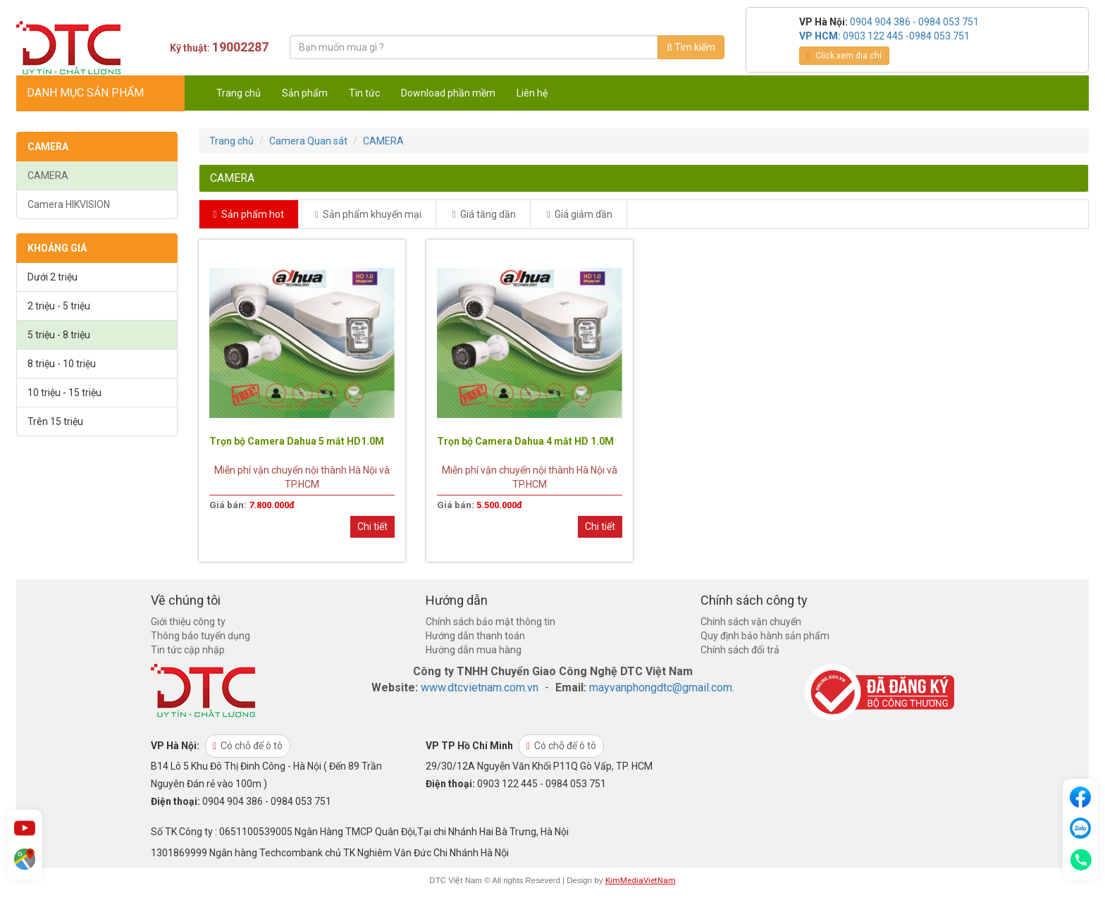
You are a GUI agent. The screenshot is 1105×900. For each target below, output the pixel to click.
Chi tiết (372, 526)
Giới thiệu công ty (188, 621)
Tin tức (364, 93)
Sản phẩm (305, 93)
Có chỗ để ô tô (248, 745)
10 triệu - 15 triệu (64, 392)
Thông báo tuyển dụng (200, 635)
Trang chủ (238, 93)
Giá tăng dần (484, 214)
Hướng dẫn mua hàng (473, 649)
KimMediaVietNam (640, 880)
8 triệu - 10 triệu (61, 363)
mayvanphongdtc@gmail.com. (661, 687)
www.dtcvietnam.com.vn (479, 687)
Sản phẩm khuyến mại (368, 214)
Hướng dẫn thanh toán (475, 635)
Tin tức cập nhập (188, 649)
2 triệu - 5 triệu (58, 306)
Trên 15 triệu (55, 421)
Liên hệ (532, 93)
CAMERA (47, 175)
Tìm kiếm (691, 47)
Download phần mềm (448, 93)
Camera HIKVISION (68, 204)
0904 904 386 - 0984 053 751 (914, 21)
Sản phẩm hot (249, 214)
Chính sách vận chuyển (750, 621)
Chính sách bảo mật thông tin (490, 621)
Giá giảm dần (579, 214)
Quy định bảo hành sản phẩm (764, 635)
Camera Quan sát (308, 141)
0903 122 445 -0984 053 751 (906, 36)
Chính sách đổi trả (739, 649)
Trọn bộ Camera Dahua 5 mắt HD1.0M (296, 441)
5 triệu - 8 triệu (58, 334)
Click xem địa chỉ (844, 56)
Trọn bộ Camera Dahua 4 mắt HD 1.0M (525, 441)
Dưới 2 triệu (52, 277)
